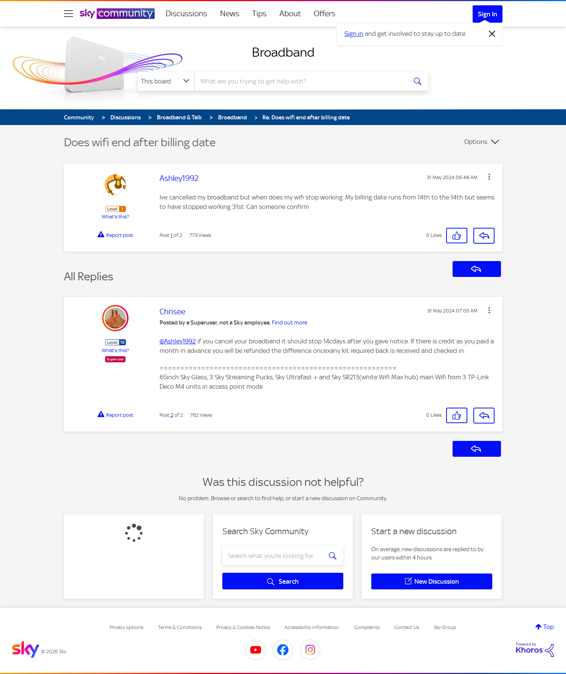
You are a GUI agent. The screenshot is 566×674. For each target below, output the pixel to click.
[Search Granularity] (166, 81)
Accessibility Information (312, 627)
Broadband (283, 52)
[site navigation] (68, 13)
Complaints (367, 627)
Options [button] (475, 141)
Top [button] (548, 627)
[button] (489, 177)
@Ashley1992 (178, 341)
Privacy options (126, 627)
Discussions (186, 13)
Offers (324, 13)
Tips (259, 13)
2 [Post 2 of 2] (172, 415)
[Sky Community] (117, 13)
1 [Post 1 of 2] (171, 235)
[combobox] (300, 81)
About (290, 13)
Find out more (289, 322)
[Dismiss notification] (492, 34)
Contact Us (406, 627)
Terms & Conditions (180, 627)
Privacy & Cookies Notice (243, 627)
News (229, 13)
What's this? (115, 217)
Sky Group (445, 627)
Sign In (487, 14)
